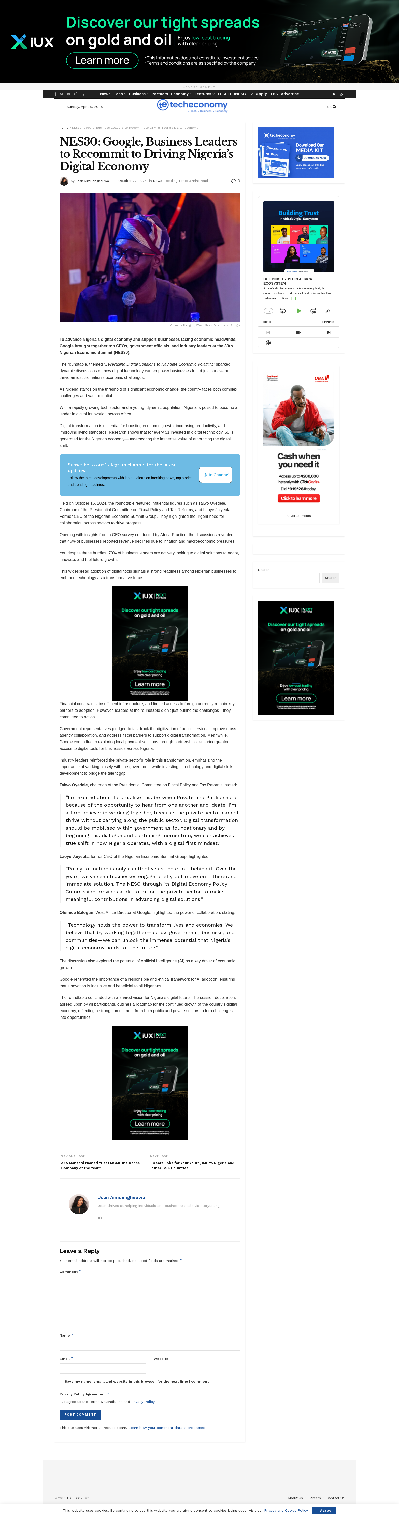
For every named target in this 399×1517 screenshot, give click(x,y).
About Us (295, 1500)
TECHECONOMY (78, 1500)
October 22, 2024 (132, 181)
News (105, 94)
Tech (118, 94)
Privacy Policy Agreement (84, 1396)
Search (264, 570)
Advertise (290, 94)
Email (66, 1361)
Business (137, 94)
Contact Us (335, 1500)
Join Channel (217, 475)
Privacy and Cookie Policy (286, 1510)
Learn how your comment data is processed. (167, 1430)
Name (67, 1338)
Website (161, 1361)
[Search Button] (334, 106)
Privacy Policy (142, 1404)
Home (64, 128)
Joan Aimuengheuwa (92, 181)
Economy (180, 94)
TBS (274, 94)
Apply (261, 94)
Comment (70, 1274)
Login (339, 94)
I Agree (324, 1510)
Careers (314, 1500)
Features (203, 94)
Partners (160, 94)
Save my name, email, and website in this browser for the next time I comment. (137, 1384)
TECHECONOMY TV (235, 94)
